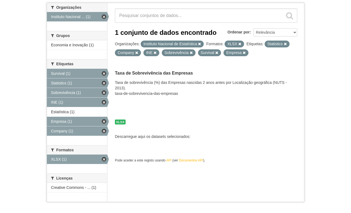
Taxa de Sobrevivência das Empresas (154, 73)
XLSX (120, 122)
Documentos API (191, 160)
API (168, 160)
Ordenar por (239, 32)
